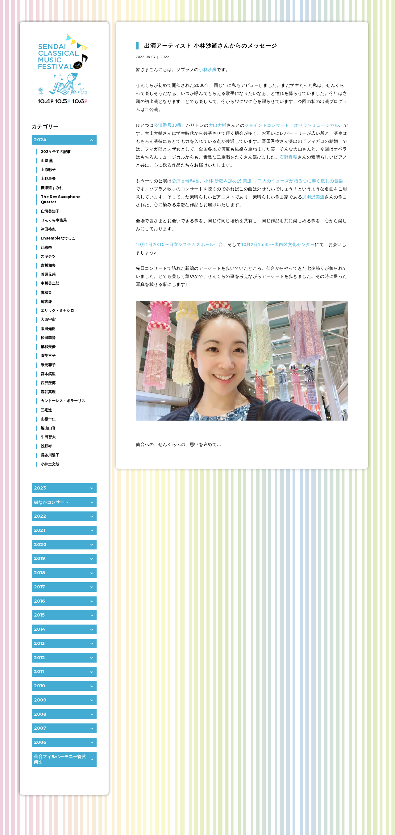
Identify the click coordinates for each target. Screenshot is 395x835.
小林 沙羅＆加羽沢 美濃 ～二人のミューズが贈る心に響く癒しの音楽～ (275, 180)
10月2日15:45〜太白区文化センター (278, 244)
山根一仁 (48, 419)
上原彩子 (48, 169)
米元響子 (48, 365)
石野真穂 (288, 157)
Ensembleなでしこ (58, 238)
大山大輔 (218, 125)
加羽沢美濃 (313, 196)
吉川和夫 (48, 265)
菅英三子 (48, 356)
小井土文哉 (50, 464)
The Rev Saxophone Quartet (61, 200)
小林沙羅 (208, 69)
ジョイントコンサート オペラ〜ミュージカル (291, 125)
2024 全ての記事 (56, 152)
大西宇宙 (48, 319)
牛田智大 (48, 437)
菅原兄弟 (48, 274)
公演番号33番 (167, 125)
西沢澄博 (48, 383)
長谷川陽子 (50, 455)
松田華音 (48, 338)
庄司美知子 (50, 211)
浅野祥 (46, 446)
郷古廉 (46, 301)
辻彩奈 (46, 247)
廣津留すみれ (52, 188)
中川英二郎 (50, 283)
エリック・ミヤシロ (57, 310)
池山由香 (48, 428)
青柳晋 (46, 292)
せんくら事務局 (54, 220)
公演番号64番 (186, 180)
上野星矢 (48, 178)
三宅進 (46, 410)
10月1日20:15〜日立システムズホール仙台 (179, 244)
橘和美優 (48, 347)
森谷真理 (48, 392)
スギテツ (48, 256)
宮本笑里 (48, 374)
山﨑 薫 (47, 161)
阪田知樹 (48, 329)
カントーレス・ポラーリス (63, 401)
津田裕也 (48, 229)
